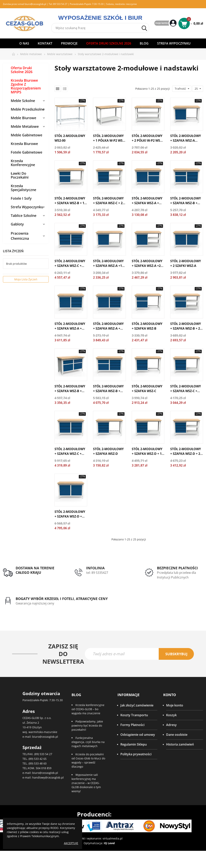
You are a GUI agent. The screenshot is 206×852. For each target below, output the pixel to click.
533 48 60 (40, 763)
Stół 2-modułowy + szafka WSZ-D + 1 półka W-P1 (147, 453)
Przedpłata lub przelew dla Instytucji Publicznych (176, 574)
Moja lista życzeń (25, 279)
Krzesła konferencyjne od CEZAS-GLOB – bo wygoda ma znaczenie (88, 709)
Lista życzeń (13, 251)
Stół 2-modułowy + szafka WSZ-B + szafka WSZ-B (70, 391)
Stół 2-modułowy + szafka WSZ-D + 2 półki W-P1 (185, 453)
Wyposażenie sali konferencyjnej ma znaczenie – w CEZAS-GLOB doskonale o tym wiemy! (86, 783)
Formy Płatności (132, 725)
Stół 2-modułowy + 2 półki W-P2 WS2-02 (147, 140)
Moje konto (174, 705)
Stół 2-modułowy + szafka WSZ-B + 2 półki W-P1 (185, 328)
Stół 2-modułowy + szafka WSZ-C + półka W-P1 (185, 391)
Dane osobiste (176, 734)
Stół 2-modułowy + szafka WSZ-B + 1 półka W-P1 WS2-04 (70, 203)
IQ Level (109, 843)
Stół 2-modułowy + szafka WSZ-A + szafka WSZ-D (108, 328)
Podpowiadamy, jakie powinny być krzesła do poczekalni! (87, 725)
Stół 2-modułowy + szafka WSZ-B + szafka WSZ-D (108, 391)
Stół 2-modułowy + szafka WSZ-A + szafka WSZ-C (70, 328)
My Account (166, 23)
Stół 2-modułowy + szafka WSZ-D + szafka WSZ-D (70, 516)
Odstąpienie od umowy (137, 734)
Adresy (171, 725)
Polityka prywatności (135, 754)
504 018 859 (43, 768)
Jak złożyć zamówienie (136, 705)
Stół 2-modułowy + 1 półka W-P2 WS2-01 (109, 140)
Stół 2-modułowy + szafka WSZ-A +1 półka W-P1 (108, 266)
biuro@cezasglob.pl (35, 4)
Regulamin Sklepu (133, 744)
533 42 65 (40, 759)
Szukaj (144, 28)
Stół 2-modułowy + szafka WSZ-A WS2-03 (185, 140)
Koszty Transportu (134, 715)
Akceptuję (71, 843)
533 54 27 (46, 754)
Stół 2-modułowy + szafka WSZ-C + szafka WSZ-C (70, 453)
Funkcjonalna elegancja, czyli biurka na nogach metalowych (88, 742)
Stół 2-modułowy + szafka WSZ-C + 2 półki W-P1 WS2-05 (108, 203)
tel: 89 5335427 (97, 572)
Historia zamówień (180, 744)
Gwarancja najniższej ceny (35, 603)
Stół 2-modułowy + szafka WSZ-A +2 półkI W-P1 (147, 266)
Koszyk (171, 715)
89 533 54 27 (60, 4)
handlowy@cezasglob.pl (48, 777)
